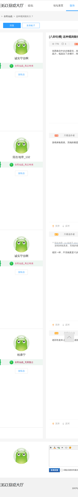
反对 (67, 226)
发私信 (21, 74)
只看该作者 (69, 135)
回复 (12, 25)
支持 (57, 226)
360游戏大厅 (15, 486)
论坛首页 (58, 5)
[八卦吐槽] (55, 36)
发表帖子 (31, 25)
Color (54, 447)
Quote (62, 447)
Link (58, 447)
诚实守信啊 (21, 58)
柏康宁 (21, 354)
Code (66, 447)
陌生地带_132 (21, 157)
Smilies (70, 447)
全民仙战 (8, 16)
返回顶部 (69, 337)
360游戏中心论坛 (18, 6)
